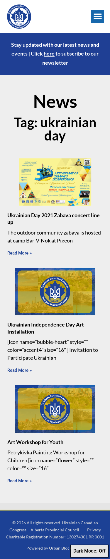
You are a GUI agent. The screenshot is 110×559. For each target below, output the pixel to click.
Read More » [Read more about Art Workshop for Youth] (19, 480)
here (49, 53)
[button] (97, 16)
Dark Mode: (89, 551)
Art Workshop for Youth (35, 442)
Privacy (94, 529)
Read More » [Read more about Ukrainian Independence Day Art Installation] (19, 370)
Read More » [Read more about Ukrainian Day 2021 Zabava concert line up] (19, 253)
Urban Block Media (66, 547)
